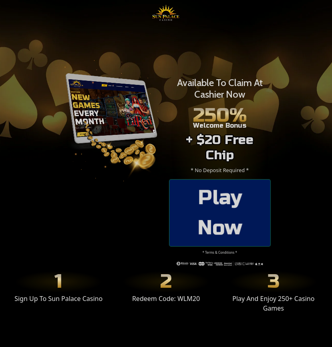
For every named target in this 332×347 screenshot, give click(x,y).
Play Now (219, 213)
